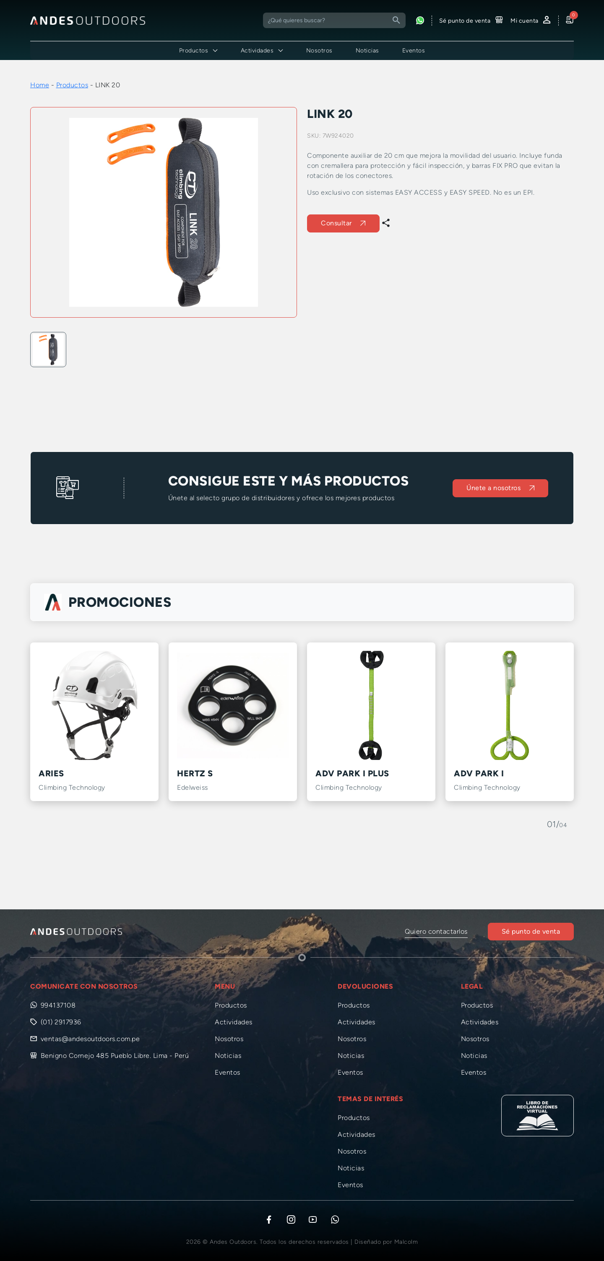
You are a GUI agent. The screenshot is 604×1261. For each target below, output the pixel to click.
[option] (164, 212)
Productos (72, 85)
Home (39, 85)
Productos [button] (193, 50)
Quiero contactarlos (436, 931)
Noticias (367, 50)
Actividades (234, 1022)
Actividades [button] (257, 50)
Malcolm (406, 1241)
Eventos (413, 50)
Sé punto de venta (531, 931)
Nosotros (319, 50)
